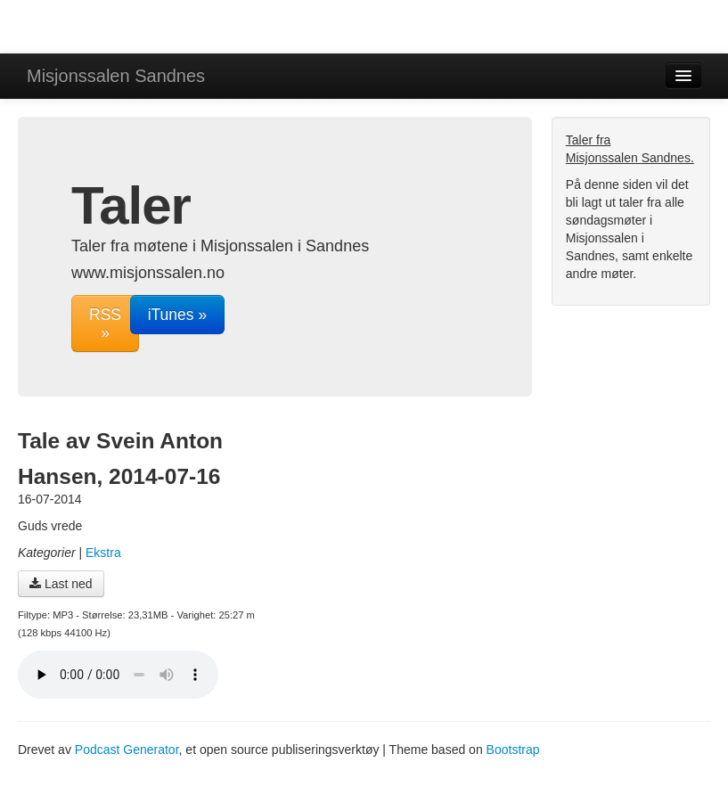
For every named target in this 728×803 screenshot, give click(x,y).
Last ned (61, 584)
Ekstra (103, 552)
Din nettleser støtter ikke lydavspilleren (118, 675)
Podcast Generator (127, 749)
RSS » (105, 323)
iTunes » (177, 315)
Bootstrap (513, 749)
